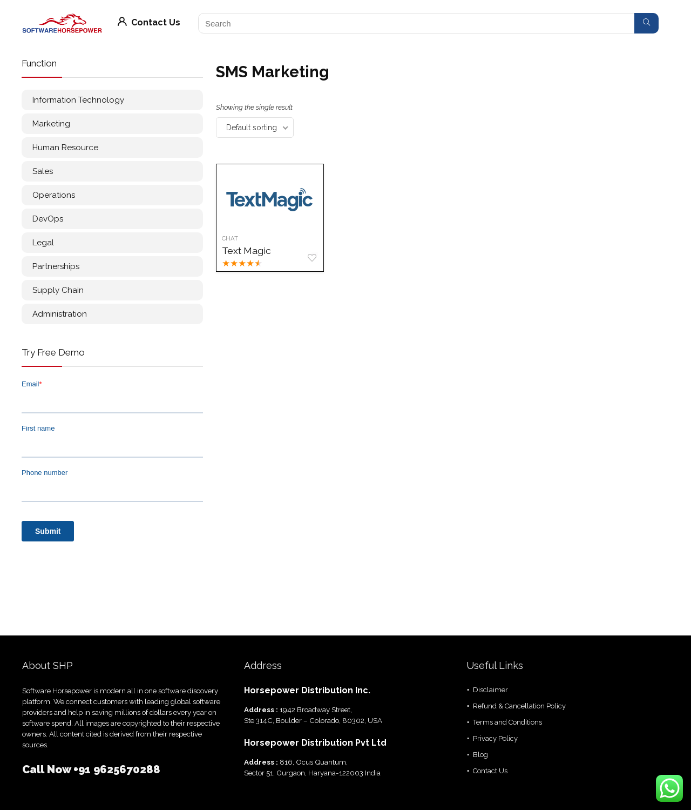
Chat (230, 238)
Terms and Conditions (507, 722)
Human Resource (65, 147)
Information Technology (78, 100)
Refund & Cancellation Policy (519, 706)
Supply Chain (58, 290)
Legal (43, 242)
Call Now (47, 769)
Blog (480, 755)
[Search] (646, 23)
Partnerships (55, 266)
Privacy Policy (495, 738)
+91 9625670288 (116, 769)
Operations (53, 195)
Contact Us (149, 22)
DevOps (47, 219)
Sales (42, 171)
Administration (59, 314)
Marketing (51, 124)
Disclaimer (490, 690)
